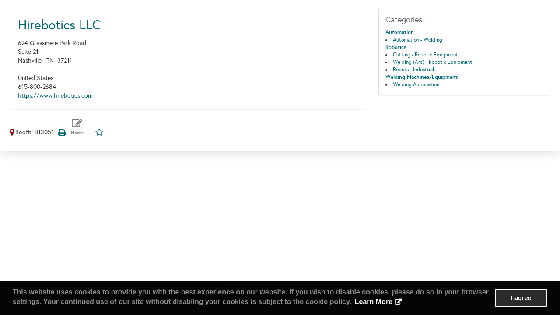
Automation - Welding (417, 40)
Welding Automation (416, 84)
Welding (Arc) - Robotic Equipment (432, 62)
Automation (399, 32)
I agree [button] (521, 297)
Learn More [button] (373, 301)
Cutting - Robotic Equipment (425, 55)
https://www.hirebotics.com (55, 95)
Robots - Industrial (413, 69)
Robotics (395, 47)
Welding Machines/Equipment (421, 77)
